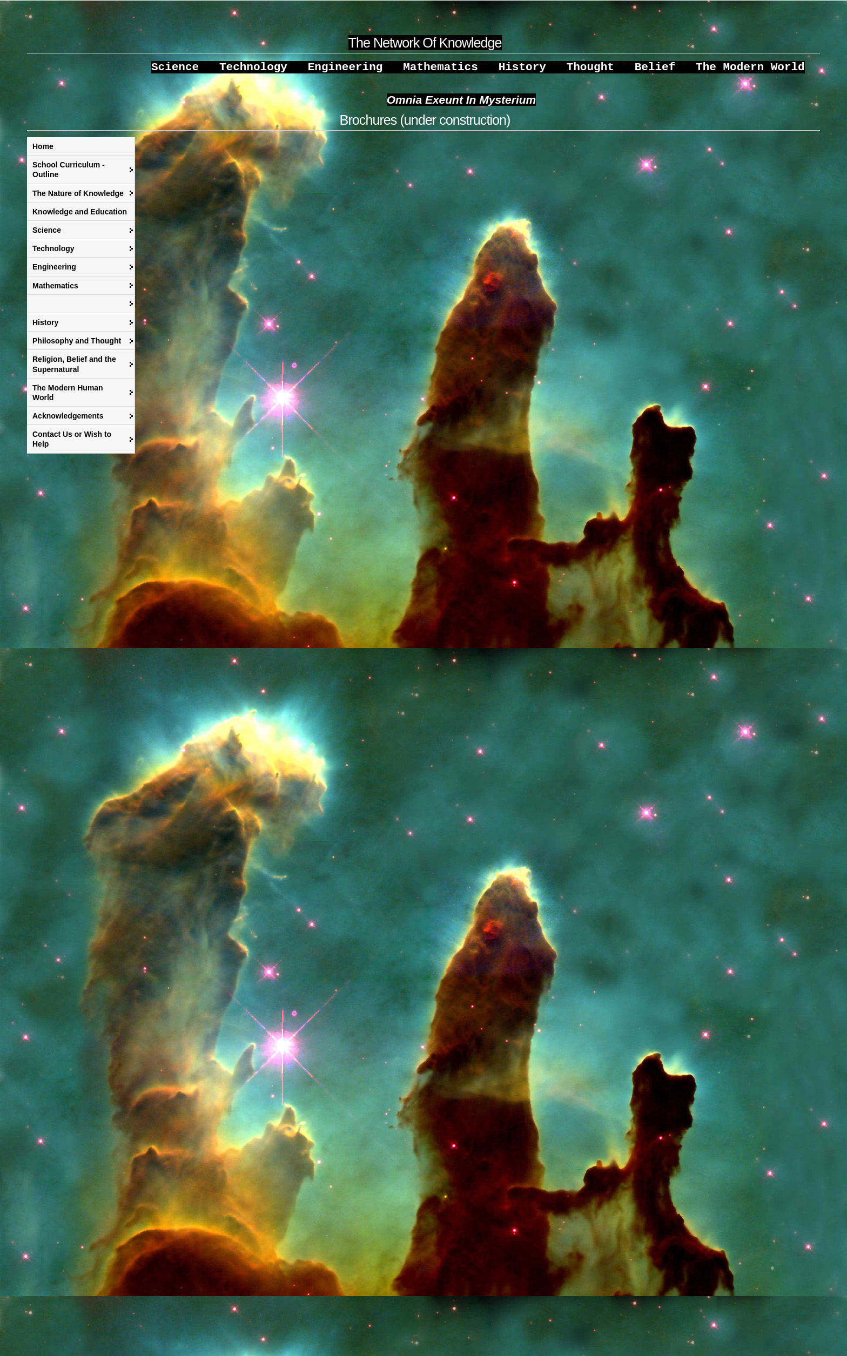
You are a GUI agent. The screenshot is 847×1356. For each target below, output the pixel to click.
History (45, 327)
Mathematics (55, 291)
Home (42, 151)
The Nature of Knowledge (78, 198)
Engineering (54, 272)
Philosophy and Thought (76, 346)
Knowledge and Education (79, 217)
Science (46, 235)
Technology (53, 253)
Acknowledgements (67, 421)
